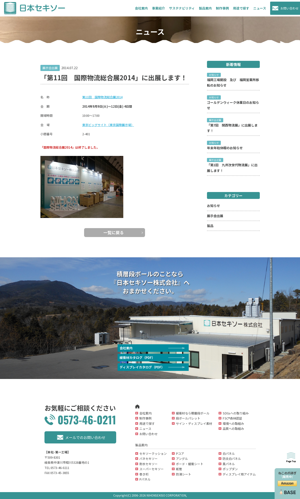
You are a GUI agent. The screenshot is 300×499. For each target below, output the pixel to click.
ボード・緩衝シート (189, 464)
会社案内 (141, 8)
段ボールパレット (188, 418)
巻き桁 (143, 474)
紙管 (179, 469)
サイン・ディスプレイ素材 (194, 423)
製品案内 (205, 8)
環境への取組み (233, 423)
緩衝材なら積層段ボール (192, 413)
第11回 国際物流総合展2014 (102, 97)
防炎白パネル (232, 458)
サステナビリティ (182, 8)
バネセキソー (148, 458)
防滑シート (183, 474)
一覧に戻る (113, 232)
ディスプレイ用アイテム (239, 474)
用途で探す (147, 423)
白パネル (229, 453)
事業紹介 (158, 8)
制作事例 (222, 8)
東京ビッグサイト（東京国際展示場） (108, 125)
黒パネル (229, 464)
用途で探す (241, 8)
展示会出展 (215, 215)
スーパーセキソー (151, 469)
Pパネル (145, 479)
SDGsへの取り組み (236, 413)
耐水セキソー (148, 464)
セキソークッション (153, 453)
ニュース (259, 8)
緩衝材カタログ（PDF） (137, 357)
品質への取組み (233, 428)
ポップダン (230, 469)
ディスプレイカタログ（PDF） (142, 367)
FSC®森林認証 (232, 418)
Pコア (180, 453)
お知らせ (213, 205)
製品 (210, 225)
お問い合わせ (289, 8)
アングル (182, 458)
